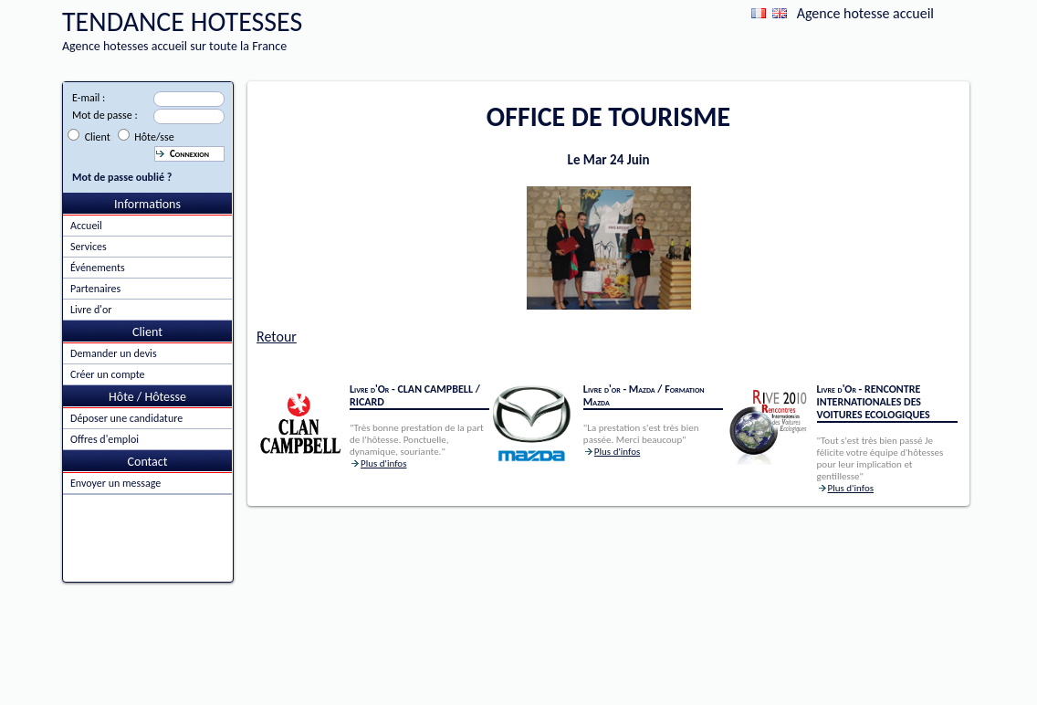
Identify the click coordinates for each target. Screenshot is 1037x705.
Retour (277, 336)
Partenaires (95, 288)
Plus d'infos (383, 463)
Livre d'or (90, 309)
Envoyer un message (115, 483)
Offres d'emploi (104, 439)
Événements (97, 267)
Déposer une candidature (126, 418)
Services (88, 246)
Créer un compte (107, 374)
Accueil (86, 225)
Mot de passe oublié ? (122, 177)
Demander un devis (113, 353)
